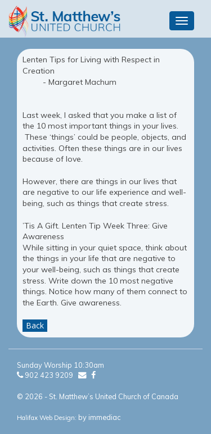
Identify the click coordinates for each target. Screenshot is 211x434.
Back (35, 325)
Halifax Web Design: (47, 418)
